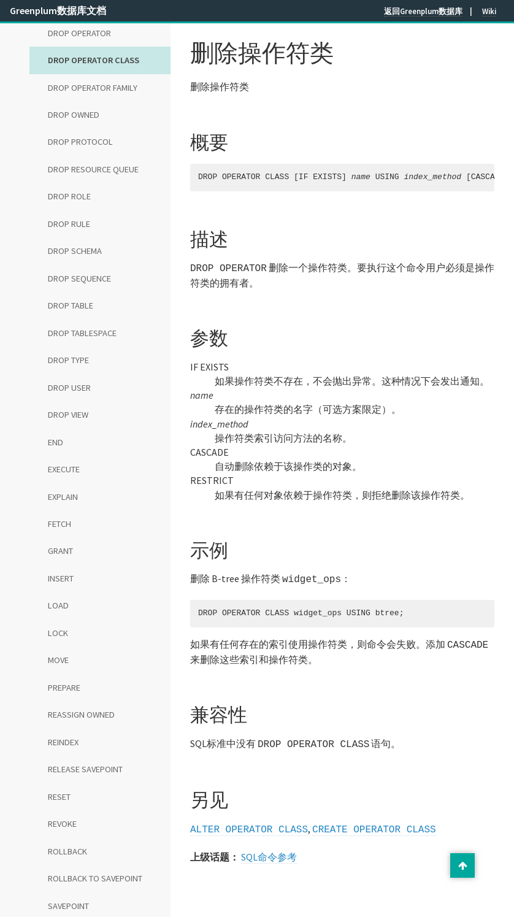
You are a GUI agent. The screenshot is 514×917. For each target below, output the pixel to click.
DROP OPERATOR (79, 33)
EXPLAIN (63, 496)
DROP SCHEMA (75, 250)
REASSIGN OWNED (81, 714)
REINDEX (63, 742)
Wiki (489, 11)
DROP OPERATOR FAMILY (92, 87)
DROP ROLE (69, 196)
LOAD (58, 605)
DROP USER (69, 387)
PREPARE (64, 687)
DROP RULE (69, 223)
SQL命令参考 (269, 851)
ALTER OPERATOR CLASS (249, 824)
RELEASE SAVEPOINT (85, 769)
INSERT (61, 578)
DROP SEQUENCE (79, 278)
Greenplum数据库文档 (58, 10)
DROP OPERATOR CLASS (93, 60)
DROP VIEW (68, 414)
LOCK (58, 633)
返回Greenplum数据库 (423, 11)
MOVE (58, 660)
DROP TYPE (68, 360)
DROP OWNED (73, 114)
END (55, 442)
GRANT (60, 550)
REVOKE (62, 823)
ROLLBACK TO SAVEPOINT (95, 878)
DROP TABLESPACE (82, 333)
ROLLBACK (67, 851)
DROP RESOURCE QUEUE (93, 169)
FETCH (59, 523)
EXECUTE (64, 469)
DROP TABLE (70, 305)
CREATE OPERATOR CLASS (374, 824)
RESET (59, 796)
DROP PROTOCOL (80, 141)
